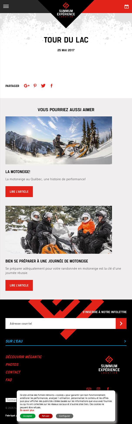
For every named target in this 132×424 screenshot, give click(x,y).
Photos (11, 364)
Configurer (64, 416)
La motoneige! (17, 171)
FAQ (8, 379)
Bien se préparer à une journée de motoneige (46, 261)
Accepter (27, 416)
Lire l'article (19, 191)
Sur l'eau (66, 341)
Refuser (45, 416)
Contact (12, 372)
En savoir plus (27, 410)
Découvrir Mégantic (23, 356)
